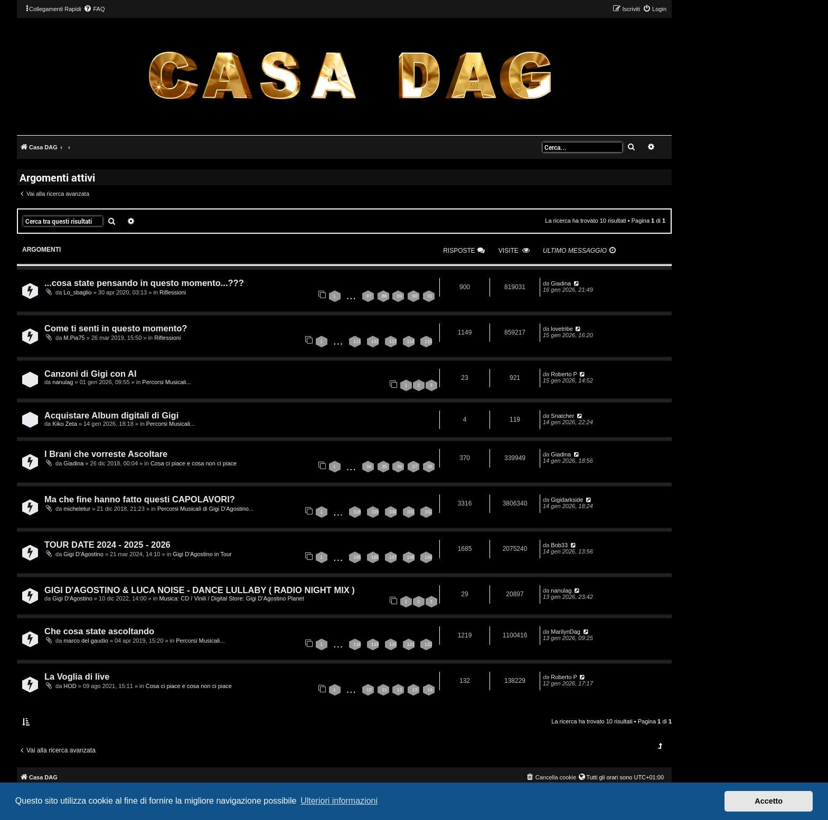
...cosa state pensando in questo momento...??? (144, 283)
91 (429, 296)
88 (384, 296)
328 (357, 511)
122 (428, 644)
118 (357, 644)
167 (393, 557)
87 (369, 296)
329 (375, 511)
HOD (69, 686)
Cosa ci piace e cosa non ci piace (193, 463)
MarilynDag (565, 631)
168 (411, 557)
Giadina (561, 283)
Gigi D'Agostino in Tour (202, 554)
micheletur (76, 509)
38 (429, 466)
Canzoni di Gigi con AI (90, 373)
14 (429, 689)
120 (393, 644)
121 (411, 644)
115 (428, 341)
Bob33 (559, 545)
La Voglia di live (76, 676)
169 (428, 557)
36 (399, 466)
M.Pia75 (73, 338)
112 (375, 341)
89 (399, 296)
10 (369, 689)
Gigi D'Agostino (83, 554)
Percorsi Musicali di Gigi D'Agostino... (205, 509)
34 (369, 466)
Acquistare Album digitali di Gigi (111, 415)
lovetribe (562, 329)
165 (357, 557)
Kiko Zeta (64, 424)
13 (414, 689)
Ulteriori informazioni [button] (339, 800)
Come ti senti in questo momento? (115, 328)
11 (384, 689)
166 (375, 557)
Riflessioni (172, 292)
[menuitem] (94, 9)
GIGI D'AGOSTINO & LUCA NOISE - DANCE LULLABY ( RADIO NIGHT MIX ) (199, 590)
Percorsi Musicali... (166, 382)
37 (414, 466)
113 (393, 341)
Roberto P (564, 374)
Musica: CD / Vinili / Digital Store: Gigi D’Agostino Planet (231, 598)
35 (384, 466)
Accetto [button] (769, 801)
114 (411, 341)
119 (375, 644)
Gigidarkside (567, 500)
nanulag (62, 382)
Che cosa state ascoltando (99, 631)
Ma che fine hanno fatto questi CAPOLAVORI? (139, 499)
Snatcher (562, 416)
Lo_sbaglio (77, 292)
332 (428, 511)
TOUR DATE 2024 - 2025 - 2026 (107, 544)
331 (411, 511)
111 (357, 341)
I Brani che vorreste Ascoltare (105, 454)
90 (414, 296)
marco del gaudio (85, 640)
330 (393, 511)
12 (399, 689)
